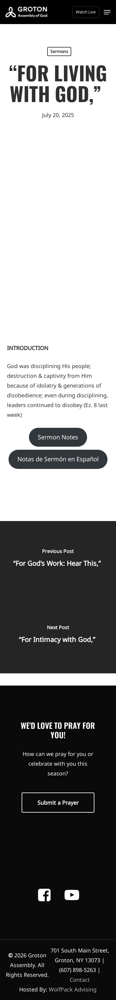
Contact (80, 979)
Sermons (59, 51)
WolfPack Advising (73, 989)
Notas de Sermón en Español (58, 459)
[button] (107, 12)
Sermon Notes (58, 437)
